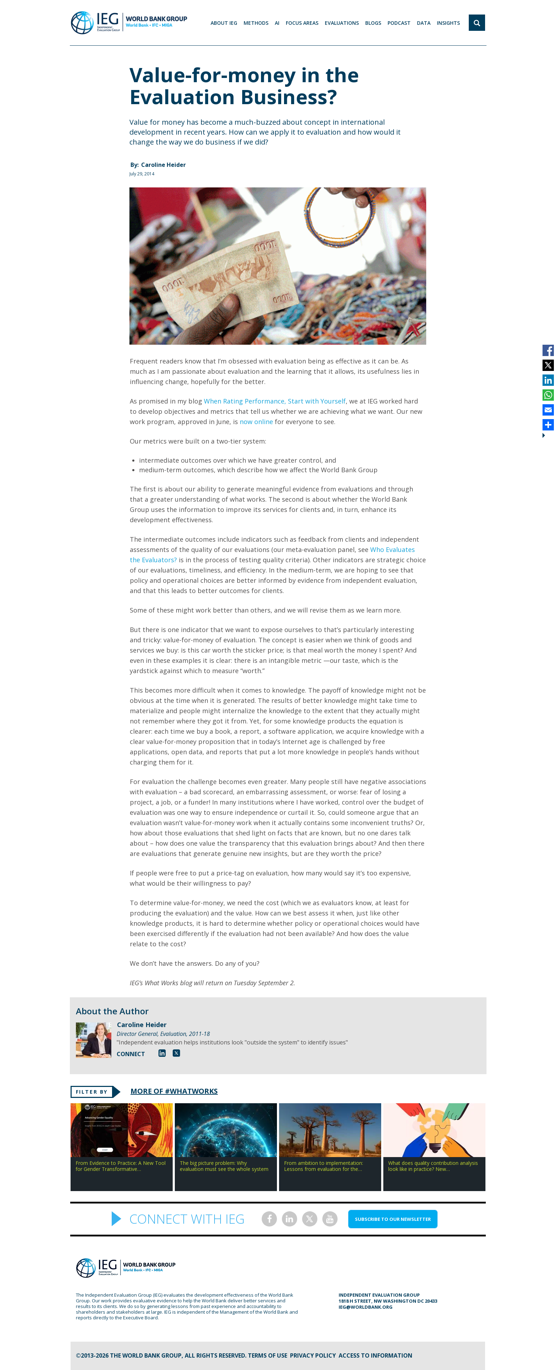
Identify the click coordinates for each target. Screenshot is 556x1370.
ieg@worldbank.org (366, 1307)
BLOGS (373, 22)
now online (256, 421)
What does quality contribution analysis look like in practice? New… (433, 1166)
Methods (256, 22)
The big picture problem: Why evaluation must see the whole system (224, 1166)
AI (277, 22)
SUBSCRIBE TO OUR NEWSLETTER (393, 1219)
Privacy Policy (313, 1355)
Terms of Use (267, 1355)
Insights (448, 22)
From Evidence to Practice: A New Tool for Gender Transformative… (121, 1166)
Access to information (375, 1355)
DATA (423, 22)
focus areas (302, 22)
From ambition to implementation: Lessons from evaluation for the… (323, 1166)
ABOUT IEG (224, 22)
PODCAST (399, 22)
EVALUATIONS (342, 22)
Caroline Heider (163, 164)
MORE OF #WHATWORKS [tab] (174, 1091)
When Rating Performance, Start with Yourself (275, 401)
